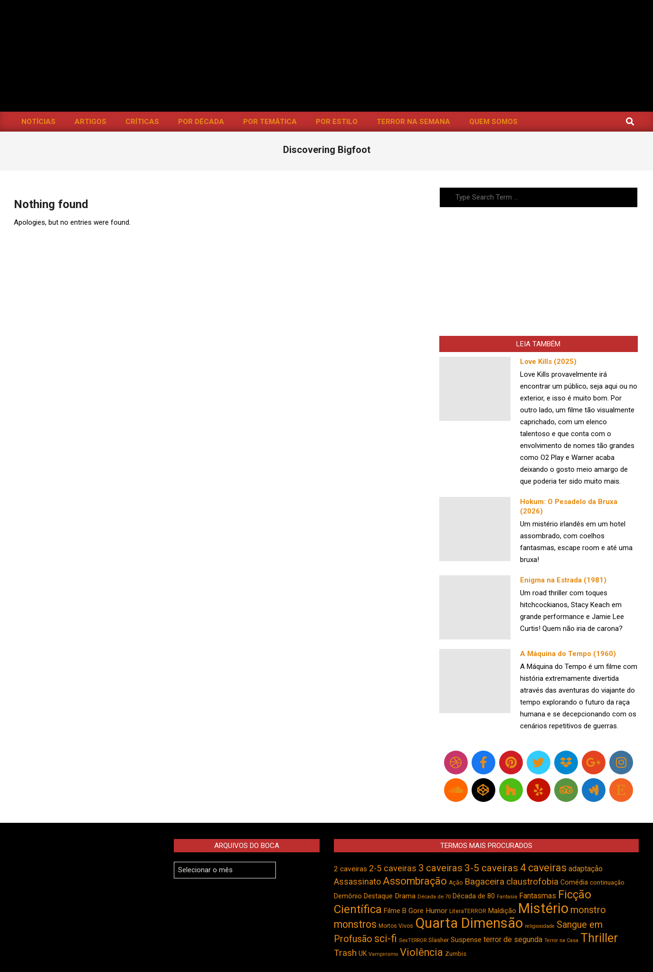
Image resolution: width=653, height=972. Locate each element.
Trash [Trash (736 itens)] (345, 952)
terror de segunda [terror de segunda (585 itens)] (512, 939)
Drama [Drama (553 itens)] (405, 896)
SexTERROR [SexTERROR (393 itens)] (412, 940)
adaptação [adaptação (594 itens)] (585, 868)
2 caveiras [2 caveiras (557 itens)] (350, 869)
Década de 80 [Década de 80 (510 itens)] (474, 896)
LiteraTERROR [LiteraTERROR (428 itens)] (467, 911)
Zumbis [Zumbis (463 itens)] (455, 953)
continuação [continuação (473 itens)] (607, 882)
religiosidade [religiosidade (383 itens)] (540, 926)
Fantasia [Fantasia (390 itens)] (507, 897)
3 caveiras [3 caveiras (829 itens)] (440, 868)
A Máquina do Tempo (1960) (568, 653)
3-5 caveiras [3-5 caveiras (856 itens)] (491, 868)
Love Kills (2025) (548, 361)
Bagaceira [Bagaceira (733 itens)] (484, 881)
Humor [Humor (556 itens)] (436, 910)
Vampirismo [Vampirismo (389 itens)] (383, 954)
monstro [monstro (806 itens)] (588, 909)
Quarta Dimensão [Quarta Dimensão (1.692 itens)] (469, 923)
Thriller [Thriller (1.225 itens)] (599, 938)
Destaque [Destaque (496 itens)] (378, 896)
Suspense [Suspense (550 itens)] (466, 939)
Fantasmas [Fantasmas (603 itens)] (537, 895)
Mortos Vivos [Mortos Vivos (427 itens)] (396, 926)
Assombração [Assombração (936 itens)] (415, 881)
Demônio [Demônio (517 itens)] (348, 896)
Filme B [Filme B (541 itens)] (395, 910)
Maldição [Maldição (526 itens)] (502, 910)
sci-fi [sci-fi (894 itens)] (385, 938)
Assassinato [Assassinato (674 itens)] (357, 881)
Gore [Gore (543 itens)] (416, 910)
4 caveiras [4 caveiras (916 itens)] (543, 868)
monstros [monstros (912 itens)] (355, 924)
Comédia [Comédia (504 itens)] (574, 882)
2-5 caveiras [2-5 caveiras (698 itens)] (392, 868)
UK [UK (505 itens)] (363, 953)
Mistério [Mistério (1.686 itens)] (543, 908)
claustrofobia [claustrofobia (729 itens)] (532, 882)
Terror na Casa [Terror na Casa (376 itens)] (561, 940)
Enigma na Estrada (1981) (563, 580)
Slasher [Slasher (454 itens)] (438, 939)
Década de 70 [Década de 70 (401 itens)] (434, 897)
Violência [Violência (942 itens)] (421, 952)
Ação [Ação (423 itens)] (456, 882)
